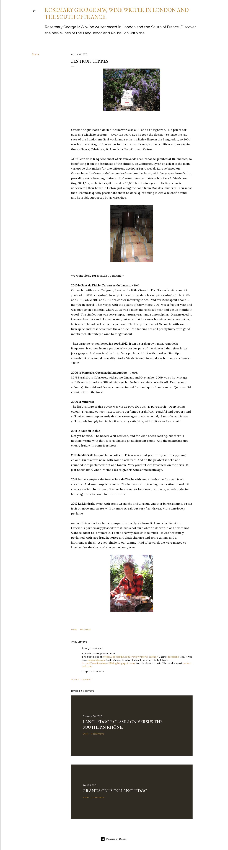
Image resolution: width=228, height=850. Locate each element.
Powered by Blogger (114, 839)
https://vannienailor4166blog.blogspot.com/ (109, 663)
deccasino (173, 656)
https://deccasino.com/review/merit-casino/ (130, 656)
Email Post (85, 629)
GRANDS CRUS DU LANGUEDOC (115, 790)
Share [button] (35, 54)
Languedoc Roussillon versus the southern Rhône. (122, 724)
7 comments (97, 733)
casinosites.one (96, 660)
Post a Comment (81, 679)
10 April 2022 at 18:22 (93, 671)
